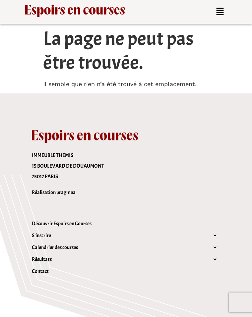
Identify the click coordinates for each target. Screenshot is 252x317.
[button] (220, 12)
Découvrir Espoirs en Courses (62, 223)
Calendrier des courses (126, 247)
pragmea (66, 192)
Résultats (126, 259)
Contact (40, 271)
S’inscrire (126, 235)
